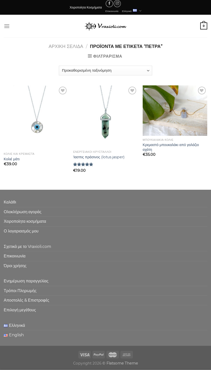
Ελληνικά (131, 10)
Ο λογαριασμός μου (21, 231)
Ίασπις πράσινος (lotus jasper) (98, 157)
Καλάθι (10, 202)
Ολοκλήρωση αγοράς (23, 211)
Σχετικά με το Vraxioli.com (27, 246)
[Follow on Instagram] (117, 3)
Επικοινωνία (111, 10)
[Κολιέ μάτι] (36, 117)
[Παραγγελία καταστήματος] (105, 70)
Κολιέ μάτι (12, 159)
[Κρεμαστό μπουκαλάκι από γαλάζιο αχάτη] (175, 110)
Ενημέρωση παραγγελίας (26, 281)
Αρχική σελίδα (66, 46)
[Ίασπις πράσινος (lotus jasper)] (105, 116)
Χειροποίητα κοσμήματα (25, 221)
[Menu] (7, 26)
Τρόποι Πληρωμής (20, 290)
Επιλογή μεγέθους (20, 310)
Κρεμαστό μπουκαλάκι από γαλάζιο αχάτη (171, 147)
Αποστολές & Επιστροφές (26, 300)
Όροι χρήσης (15, 265)
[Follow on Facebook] (109, 3)
